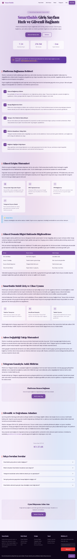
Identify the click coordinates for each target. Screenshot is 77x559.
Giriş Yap (72, 2)
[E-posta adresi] (68, 545)
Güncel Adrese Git (33, 34)
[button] (38, 463)
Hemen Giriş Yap (38, 516)
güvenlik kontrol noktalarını (14, 435)
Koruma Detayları (38, 545)
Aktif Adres (48, 2)
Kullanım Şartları (51, 539)
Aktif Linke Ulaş (38, 398)
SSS (66, 2)
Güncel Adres (24, 541)
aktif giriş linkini (18, 95)
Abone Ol (68, 549)
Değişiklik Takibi (38, 541)
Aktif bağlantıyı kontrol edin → (29, 62)
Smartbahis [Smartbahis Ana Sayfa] (8, 3)
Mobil (55, 2)
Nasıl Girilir (40, 2)
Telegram (61, 2)
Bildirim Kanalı (37, 543)
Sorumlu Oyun (51, 543)
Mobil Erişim (24, 543)
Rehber (47, 34)
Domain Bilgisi (37, 539)
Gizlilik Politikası (51, 541)
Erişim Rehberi (24, 539)
